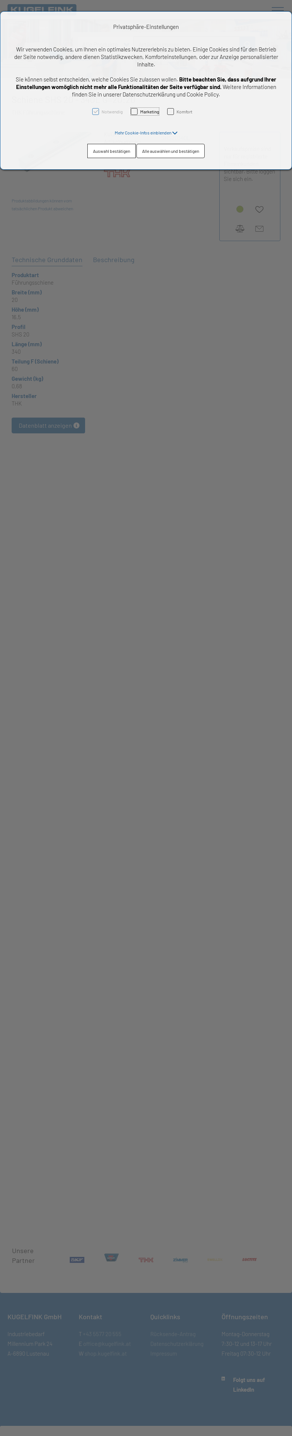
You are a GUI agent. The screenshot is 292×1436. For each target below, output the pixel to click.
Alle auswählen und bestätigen (170, 151)
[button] (146, 132)
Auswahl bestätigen (111, 151)
